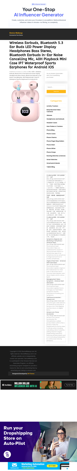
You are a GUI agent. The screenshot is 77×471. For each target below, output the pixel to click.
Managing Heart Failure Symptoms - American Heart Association (55, 281)
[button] (38, 39)
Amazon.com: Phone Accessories (53, 313)
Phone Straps (51, 152)
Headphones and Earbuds (55, 119)
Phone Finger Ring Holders (55, 141)
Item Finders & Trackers (55, 126)
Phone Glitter (51, 148)
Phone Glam (51, 145)
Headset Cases (52, 123)
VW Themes (30, 373)
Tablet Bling (51, 167)
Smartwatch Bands (53, 163)
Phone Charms (52, 137)
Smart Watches (52, 159)
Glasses (49, 115)
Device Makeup (16, 33)
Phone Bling (50, 130)
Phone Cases (51, 134)
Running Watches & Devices (56, 156)
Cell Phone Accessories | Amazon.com (54, 298)
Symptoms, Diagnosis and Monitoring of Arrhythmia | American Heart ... (54, 240)
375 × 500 (31, 72)
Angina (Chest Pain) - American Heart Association (56, 262)
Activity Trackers (52, 106)
